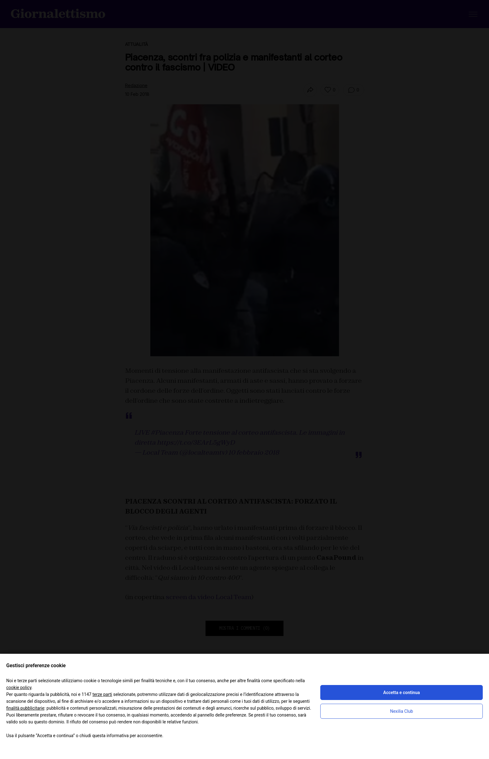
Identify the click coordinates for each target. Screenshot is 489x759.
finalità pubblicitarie (25, 708)
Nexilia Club (401, 711)
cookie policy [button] (18, 687)
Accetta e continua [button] (401, 692)
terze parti (102, 694)
